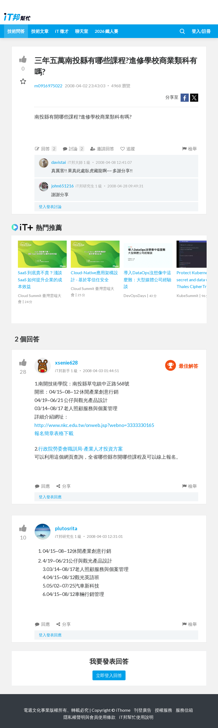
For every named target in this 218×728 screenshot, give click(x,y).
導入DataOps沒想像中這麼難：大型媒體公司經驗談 (147, 279)
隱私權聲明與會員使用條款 (89, 717)
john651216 (62, 185)
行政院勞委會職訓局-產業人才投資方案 (80, 449)
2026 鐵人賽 (106, 31)
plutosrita (66, 528)
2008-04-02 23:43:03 (85, 85)
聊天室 (81, 31)
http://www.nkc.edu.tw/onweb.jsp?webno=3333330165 (94, 425)
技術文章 (40, 31)
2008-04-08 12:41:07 (114, 162)
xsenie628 (66, 363)
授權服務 (163, 710)
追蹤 (127, 148)
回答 (45, 148)
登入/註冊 (201, 31)
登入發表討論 (50, 206)
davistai (58, 162)
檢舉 (189, 148)
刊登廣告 (142, 710)
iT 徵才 (62, 31)
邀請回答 (102, 148)
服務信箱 (184, 710)
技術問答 (16, 31)
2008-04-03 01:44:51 (101, 370)
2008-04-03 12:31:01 (105, 536)
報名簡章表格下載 (53, 433)
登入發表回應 (50, 496)
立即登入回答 (109, 675)
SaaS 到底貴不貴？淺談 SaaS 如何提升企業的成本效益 (40, 279)
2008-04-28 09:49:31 (125, 186)
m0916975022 (48, 85)
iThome (123, 710)
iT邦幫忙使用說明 (136, 717)
